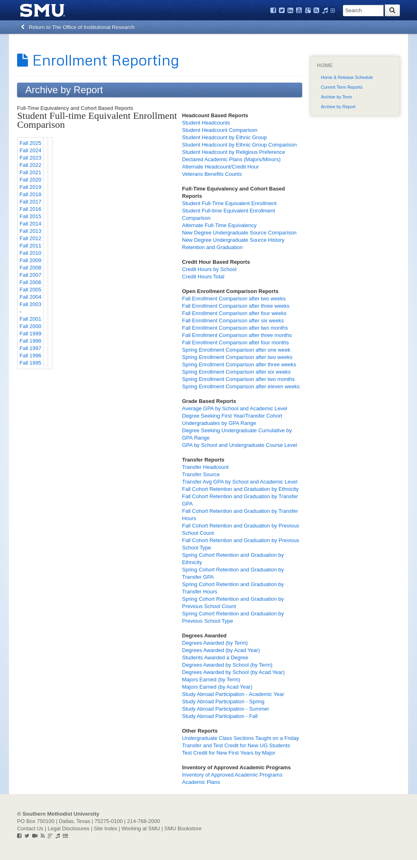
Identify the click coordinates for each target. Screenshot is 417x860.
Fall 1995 (30, 363)
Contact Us (30, 828)
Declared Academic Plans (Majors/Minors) (231, 159)
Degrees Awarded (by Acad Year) (221, 650)
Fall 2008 (30, 268)
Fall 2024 (30, 150)
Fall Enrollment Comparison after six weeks (233, 320)
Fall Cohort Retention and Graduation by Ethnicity (240, 489)
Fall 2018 (30, 194)
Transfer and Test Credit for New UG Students (236, 745)
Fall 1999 (30, 333)
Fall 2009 (30, 260)
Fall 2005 (30, 290)
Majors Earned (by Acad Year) (217, 687)
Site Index (105, 828)
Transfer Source (201, 474)
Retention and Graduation (212, 247)
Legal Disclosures (69, 828)
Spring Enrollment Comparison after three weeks (239, 364)
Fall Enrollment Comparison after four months (235, 342)
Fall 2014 (30, 224)
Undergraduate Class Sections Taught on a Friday (240, 738)
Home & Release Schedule (347, 77)
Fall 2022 (30, 165)
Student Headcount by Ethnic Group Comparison (239, 145)
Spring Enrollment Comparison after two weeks (237, 357)
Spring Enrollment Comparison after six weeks (236, 372)
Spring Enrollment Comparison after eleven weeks (241, 386)
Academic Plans (201, 782)
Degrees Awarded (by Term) (215, 643)
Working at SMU (141, 828)
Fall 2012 (30, 238)
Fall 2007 (30, 275)
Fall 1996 (30, 355)
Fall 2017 (30, 202)
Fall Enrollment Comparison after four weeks (234, 313)
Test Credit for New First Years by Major (228, 753)
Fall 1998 (30, 341)
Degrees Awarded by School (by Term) (227, 665)
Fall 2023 (30, 158)
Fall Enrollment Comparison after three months (237, 335)
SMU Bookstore (183, 828)
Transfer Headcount (205, 467)
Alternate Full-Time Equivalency (219, 225)
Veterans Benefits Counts (212, 174)
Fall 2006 (30, 282)
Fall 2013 (30, 231)
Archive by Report (338, 106)
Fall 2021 (30, 172)
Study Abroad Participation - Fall (220, 716)
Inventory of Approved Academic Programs (232, 775)
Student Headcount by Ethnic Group (224, 137)
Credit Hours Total (203, 277)
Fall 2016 (30, 209)
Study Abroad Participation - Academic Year (233, 694)
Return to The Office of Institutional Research (78, 27)
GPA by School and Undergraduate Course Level (239, 445)
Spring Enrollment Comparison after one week (236, 350)
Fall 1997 (30, 348)
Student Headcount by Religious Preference (233, 152)
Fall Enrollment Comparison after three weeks (236, 306)
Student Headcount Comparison (219, 130)
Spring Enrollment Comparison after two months (238, 379)
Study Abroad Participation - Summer (225, 709)
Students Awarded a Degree (215, 657)
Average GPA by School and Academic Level (234, 408)
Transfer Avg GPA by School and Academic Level (239, 482)
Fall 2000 (30, 326)
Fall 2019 (30, 187)
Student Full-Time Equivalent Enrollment (229, 203)
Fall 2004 (30, 297)
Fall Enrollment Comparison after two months (235, 328)
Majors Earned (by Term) (211, 679)
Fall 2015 (30, 216)
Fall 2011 (30, 246)
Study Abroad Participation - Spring (223, 701)
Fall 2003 (30, 304)
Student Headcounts (206, 123)
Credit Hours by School (209, 269)
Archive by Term (336, 96)
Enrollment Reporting (98, 59)
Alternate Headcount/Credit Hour (220, 167)
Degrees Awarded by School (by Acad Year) (233, 672)
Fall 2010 (30, 253)
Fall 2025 (30, 143)
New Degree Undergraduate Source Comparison (239, 233)
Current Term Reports (341, 87)
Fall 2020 (30, 180)
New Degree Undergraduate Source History (233, 240)
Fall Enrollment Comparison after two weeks (233, 298)
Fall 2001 (30, 319)
